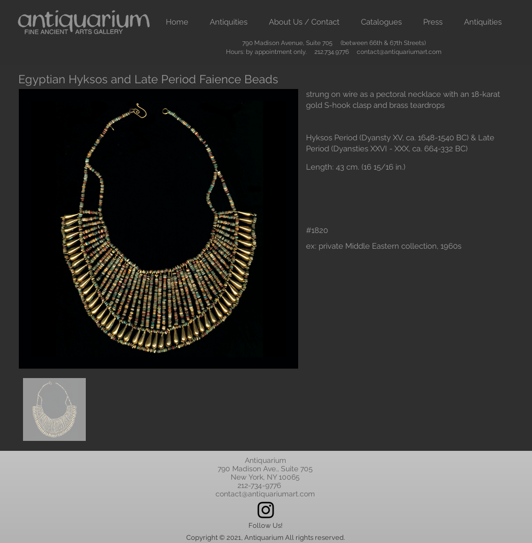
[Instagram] (266, 510)
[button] (228, 22)
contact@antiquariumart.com (399, 52)
